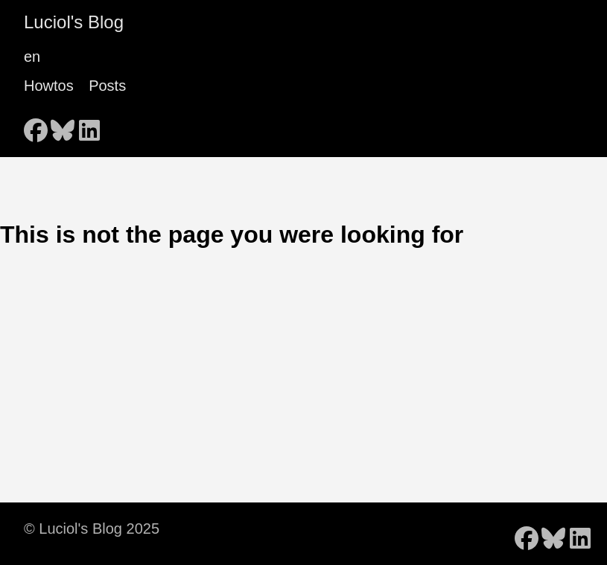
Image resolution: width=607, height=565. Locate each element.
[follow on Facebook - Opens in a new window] (36, 125)
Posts (107, 85)
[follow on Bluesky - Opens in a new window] (62, 125)
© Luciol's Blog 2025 (91, 528)
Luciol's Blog (74, 22)
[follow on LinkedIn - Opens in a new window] (89, 125)
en (32, 56)
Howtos (49, 85)
